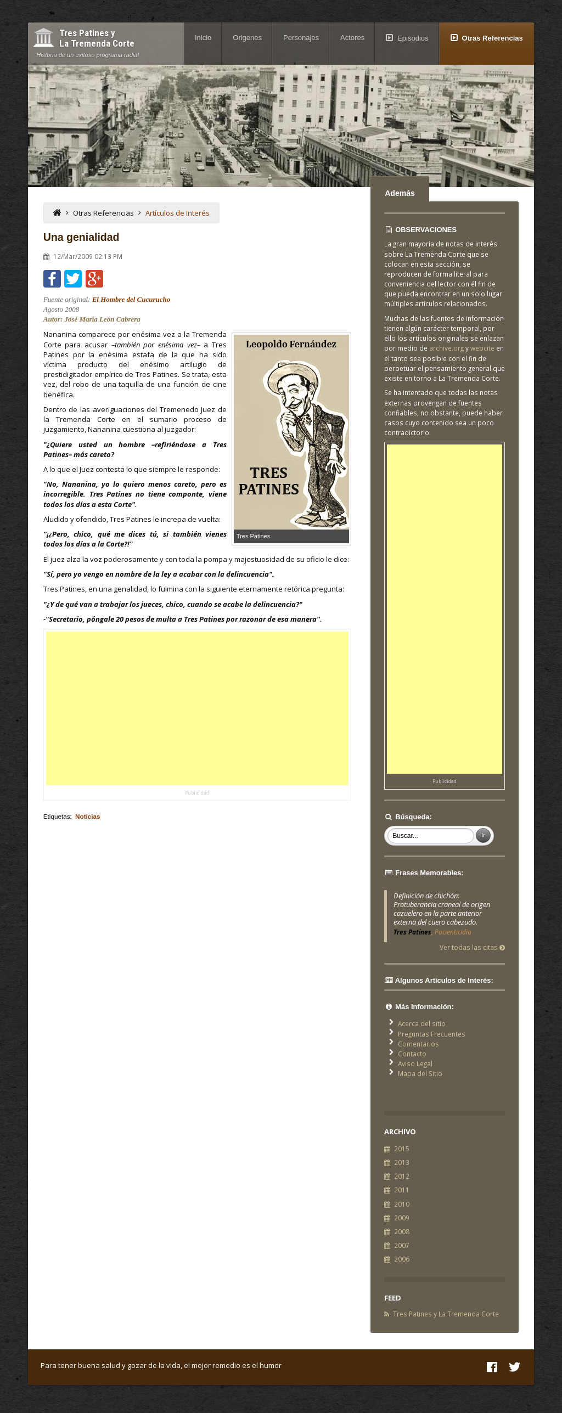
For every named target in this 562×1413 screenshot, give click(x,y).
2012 (401, 1176)
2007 (401, 1245)
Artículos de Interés (177, 213)
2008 (401, 1231)
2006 (401, 1258)
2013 (401, 1162)
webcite (482, 348)
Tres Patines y (96, 38)
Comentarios (418, 1043)
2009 (401, 1217)
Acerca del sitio (422, 1023)
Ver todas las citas (472, 947)
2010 (401, 1204)
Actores (352, 37)
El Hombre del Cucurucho (131, 299)
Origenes (247, 37)
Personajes (301, 37)
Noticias (87, 816)
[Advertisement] (197, 708)
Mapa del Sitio (420, 1073)
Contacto (412, 1053)
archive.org (446, 348)
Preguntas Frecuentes (431, 1033)
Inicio (203, 37)
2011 (401, 1189)
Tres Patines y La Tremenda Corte (446, 1313)
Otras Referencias (492, 38)
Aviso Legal (415, 1063)
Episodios (412, 38)
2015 (401, 1148)
